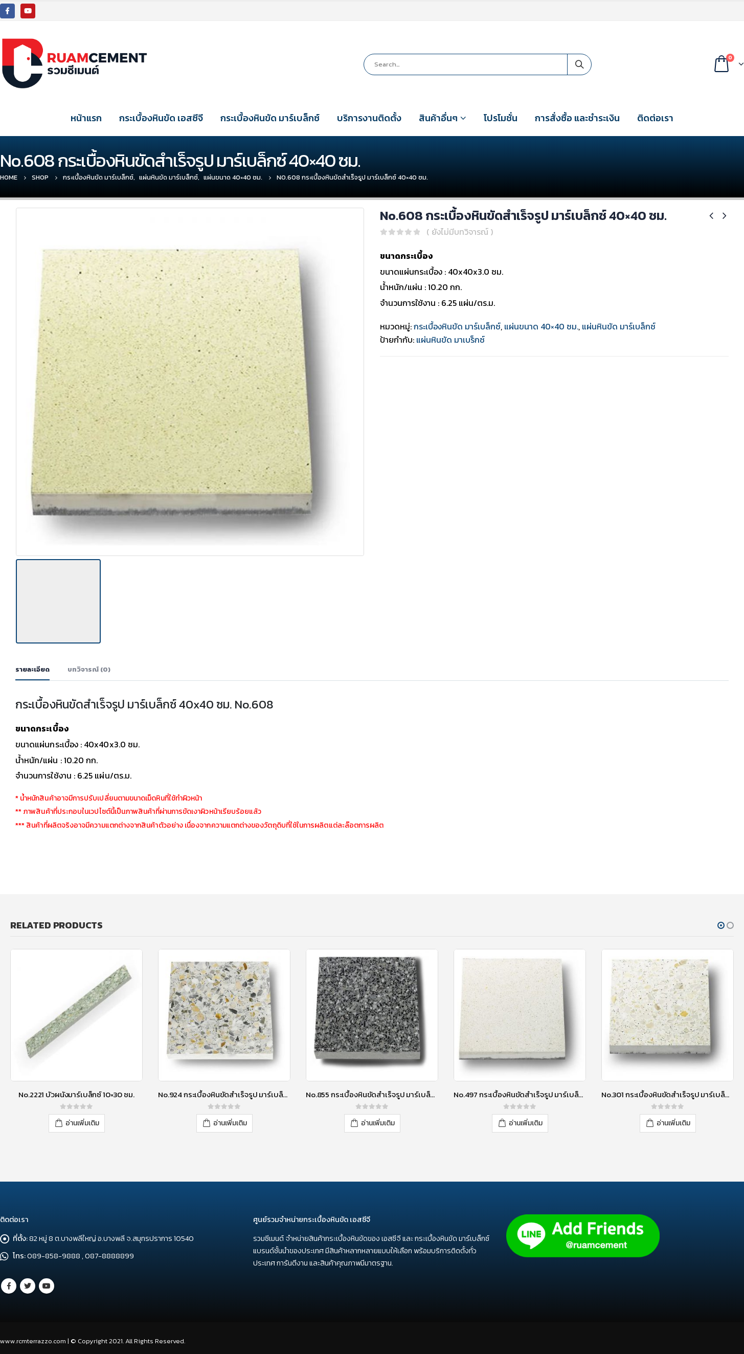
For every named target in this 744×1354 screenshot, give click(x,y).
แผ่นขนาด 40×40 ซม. (541, 326)
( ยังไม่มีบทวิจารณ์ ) (459, 232)
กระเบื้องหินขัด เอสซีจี (161, 118)
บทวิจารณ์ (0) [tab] (88, 667)
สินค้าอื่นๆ (438, 118)
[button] (721, 923)
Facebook (8, 1283)
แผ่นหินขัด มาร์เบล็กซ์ (619, 326)
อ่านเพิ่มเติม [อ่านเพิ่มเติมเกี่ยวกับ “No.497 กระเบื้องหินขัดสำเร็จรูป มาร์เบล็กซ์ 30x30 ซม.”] (526, 1120)
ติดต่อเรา (655, 118)
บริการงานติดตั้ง (369, 118)
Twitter (27, 1283)
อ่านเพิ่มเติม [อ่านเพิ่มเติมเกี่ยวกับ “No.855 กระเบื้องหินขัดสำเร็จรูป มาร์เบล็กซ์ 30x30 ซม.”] (378, 1120)
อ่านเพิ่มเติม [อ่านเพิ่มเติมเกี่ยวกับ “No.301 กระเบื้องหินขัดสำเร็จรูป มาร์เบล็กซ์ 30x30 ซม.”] (673, 1120)
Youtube (46, 1283)
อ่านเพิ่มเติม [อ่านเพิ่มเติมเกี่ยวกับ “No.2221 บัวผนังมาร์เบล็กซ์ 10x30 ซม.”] (82, 1120)
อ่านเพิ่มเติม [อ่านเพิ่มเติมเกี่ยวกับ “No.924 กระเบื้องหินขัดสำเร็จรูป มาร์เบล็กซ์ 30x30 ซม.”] (230, 1120)
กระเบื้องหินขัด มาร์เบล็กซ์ (270, 118)
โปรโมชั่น (500, 118)
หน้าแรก (86, 118)
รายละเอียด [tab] (32, 667)
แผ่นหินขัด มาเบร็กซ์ (450, 340)
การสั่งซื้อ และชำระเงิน (577, 118)
